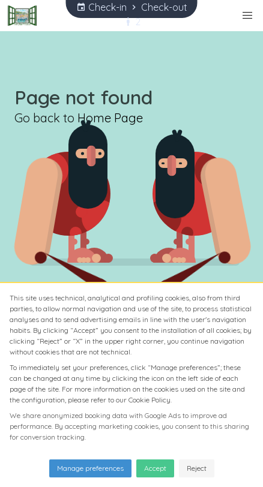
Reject (197, 468)
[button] (247, 15)
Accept (155, 468)
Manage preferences (90, 468)
